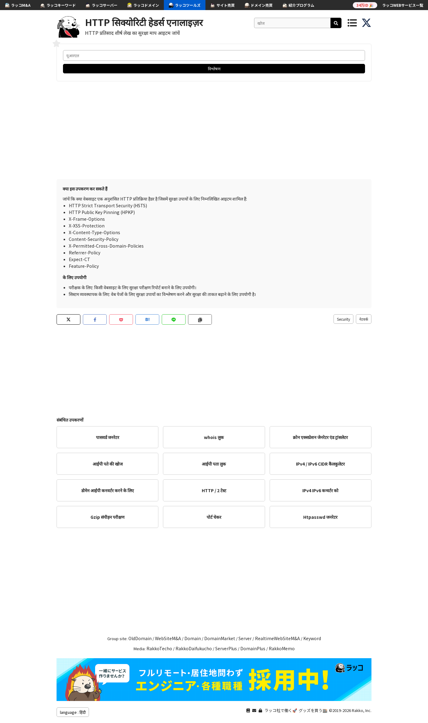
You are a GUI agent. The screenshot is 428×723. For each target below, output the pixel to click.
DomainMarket (219, 638)
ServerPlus (226, 648)
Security (343, 319)
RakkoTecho (159, 648)
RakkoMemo (282, 648)
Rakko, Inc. (361, 710)
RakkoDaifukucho (193, 648)
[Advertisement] (214, 130)
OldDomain (140, 638)
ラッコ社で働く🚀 (280, 710)
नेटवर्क (363, 319)
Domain (192, 638)
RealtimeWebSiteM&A (277, 638)
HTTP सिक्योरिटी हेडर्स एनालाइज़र (144, 22)
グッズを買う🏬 (313, 710)
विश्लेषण (214, 69)
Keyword (312, 638)
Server (245, 638)
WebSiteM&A (168, 638)
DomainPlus (252, 648)
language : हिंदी (73, 712)
